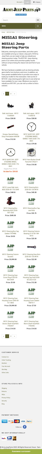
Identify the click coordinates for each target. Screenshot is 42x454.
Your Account (6, 366)
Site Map (4, 369)
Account (20, 2)
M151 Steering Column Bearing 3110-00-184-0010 (31, 233)
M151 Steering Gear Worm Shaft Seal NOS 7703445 (31, 324)
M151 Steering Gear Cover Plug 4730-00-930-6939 (10, 277)
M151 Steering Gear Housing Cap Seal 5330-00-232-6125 (31, 277)
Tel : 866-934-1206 (21, 14)
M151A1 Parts (11, 32)
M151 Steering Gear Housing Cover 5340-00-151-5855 (10, 300)
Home (3, 32)
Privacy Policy (6, 397)
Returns (4, 391)
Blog (3, 404)
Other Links (5, 372)
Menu (4, 26)
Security (4, 401)
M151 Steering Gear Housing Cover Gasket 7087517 (31, 300)
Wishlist (4, 363)
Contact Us (5, 357)
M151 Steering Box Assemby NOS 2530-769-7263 (10, 210)
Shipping (4, 388)
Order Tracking (6, 360)
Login (27, 2)
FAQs (3, 394)
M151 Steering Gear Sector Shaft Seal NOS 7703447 (10, 324)
